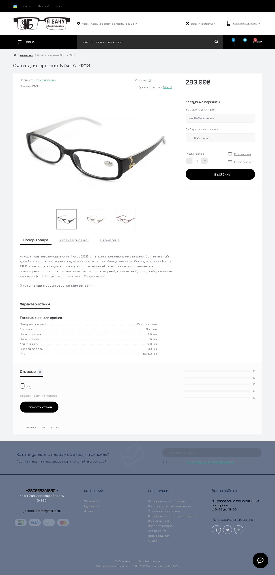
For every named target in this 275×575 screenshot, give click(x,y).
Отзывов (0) (110, 240)
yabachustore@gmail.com (42, 510)
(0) (150, 80)
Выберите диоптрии (201, 109)
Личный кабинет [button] (50, 6)
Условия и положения (164, 511)
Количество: (196, 153)
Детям (88, 511)
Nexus (167, 87)
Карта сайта (157, 530)
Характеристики (74, 240)
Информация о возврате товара (172, 516)
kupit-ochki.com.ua (146, 561)
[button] (108, 24)
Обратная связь (160, 521)
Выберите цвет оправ (202, 129)
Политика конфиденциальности (210, 461)
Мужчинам (91, 506)
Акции (152, 540)
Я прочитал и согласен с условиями (211, 463)
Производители (159, 535)
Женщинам (26, 55)
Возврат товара (160, 525)
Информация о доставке (166, 501)
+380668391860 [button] (42, 490)
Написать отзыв (39, 407)
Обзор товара (35, 240)
